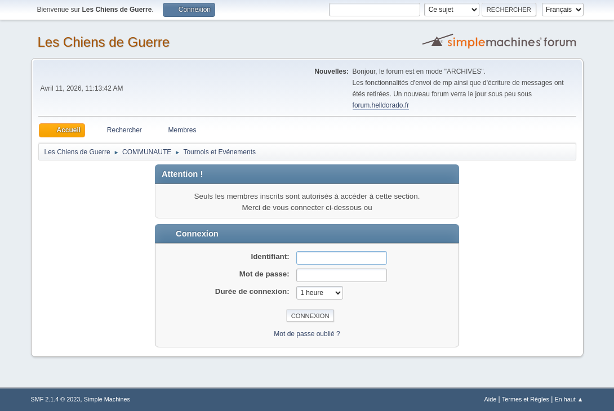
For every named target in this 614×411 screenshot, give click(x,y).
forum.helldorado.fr (381, 105)
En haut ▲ (569, 399)
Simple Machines (107, 399)
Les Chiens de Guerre (104, 42)
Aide (490, 399)
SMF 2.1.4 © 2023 (56, 399)
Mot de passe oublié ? (307, 334)
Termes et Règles (525, 399)
